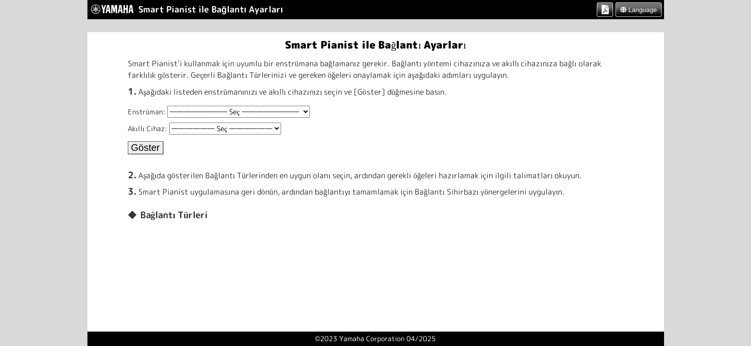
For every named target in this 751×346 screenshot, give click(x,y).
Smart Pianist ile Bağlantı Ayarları (376, 44)
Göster (145, 147)
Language (638, 9)
